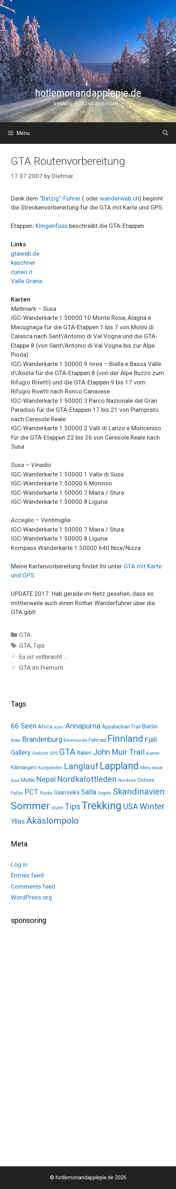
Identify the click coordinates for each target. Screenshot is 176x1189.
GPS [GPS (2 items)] (54, 753)
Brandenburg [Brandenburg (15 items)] (42, 739)
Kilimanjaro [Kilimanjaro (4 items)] (24, 767)
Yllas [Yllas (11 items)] (18, 821)
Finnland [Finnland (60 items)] (125, 738)
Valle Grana (26, 281)
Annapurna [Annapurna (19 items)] (82, 725)
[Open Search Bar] (165, 133)
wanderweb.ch (119, 198)
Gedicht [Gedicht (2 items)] (40, 753)
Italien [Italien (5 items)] (84, 752)
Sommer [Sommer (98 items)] (30, 806)
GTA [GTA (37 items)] (67, 752)
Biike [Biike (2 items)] (16, 740)
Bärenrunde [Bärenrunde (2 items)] (75, 740)
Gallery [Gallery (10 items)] (21, 752)
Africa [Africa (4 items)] (45, 726)
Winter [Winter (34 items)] (152, 806)
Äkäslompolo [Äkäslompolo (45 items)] (52, 820)
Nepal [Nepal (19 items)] (46, 779)
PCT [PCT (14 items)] (31, 792)
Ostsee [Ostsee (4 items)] (145, 780)
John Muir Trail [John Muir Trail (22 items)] (119, 752)
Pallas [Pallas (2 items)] (17, 793)
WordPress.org (31, 897)
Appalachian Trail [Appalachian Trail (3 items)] (121, 727)
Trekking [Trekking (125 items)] (101, 806)
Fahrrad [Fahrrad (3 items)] (97, 740)
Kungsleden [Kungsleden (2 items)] (50, 767)
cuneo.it (22, 272)
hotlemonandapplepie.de (88, 93)
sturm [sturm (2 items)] (57, 807)
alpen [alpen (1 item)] (59, 727)
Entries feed (27, 875)
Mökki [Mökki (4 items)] (28, 780)
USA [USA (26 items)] (130, 806)
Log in (19, 864)
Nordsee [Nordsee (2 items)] (127, 780)
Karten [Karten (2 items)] (153, 753)
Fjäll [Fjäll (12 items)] (151, 739)
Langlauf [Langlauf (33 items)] (81, 766)
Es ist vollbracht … (43, 656)
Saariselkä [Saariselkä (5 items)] (67, 792)
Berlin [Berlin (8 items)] (150, 726)
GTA (25, 634)
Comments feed (33, 886)
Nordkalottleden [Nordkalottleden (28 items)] (87, 779)
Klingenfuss (51, 225)
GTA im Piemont (41, 667)
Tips (39, 645)
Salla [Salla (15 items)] (88, 792)
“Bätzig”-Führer (60, 198)
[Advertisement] (65, 1045)
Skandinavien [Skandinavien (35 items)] (139, 792)
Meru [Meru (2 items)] (145, 767)
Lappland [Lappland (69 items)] (119, 766)
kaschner (23, 262)
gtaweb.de (25, 253)
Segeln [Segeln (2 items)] (104, 793)
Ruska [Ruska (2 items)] (46, 793)
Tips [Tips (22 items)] (72, 806)
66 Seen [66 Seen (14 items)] (24, 726)
